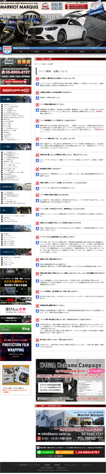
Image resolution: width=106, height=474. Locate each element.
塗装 (4, 198)
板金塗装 (50, 51)
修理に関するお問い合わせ (11, 180)
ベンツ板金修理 (8, 192)
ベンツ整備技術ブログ (9, 152)
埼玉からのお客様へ (9, 245)
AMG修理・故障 (8, 161)
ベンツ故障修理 (35, 51)
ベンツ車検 (19, 51)
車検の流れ (6, 119)
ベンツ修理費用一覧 (9, 156)
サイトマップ (7, 239)
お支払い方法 (7, 265)
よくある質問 (7, 134)
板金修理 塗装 (7, 187)
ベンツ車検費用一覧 (9, 110)
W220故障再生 (7, 174)
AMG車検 (6, 132)
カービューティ (8, 261)
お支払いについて (8, 138)
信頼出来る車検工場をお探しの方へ (13, 117)
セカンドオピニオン (9, 219)
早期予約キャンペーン (9, 105)
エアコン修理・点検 (9, 165)
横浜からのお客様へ (9, 243)
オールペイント (8, 199)
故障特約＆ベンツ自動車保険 (11, 257)
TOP (36, 64)
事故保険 (82, 51)
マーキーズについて (9, 228)
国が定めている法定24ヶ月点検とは (13, 116)
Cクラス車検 (7, 127)
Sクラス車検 (7, 123)
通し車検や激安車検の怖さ (11, 114)
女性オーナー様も (8, 263)
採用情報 (57, 465)
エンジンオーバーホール (10, 167)
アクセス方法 (7, 236)
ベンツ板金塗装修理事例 (10, 196)
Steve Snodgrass (47, 467)
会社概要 (6, 234)
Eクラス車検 (7, 125)
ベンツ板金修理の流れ (9, 201)
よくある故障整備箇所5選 (10, 158)
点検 (66, 51)
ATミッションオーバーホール (12, 163)
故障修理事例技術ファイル (11, 154)
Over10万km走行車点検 (10, 221)
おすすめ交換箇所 (8, 121)
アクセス (98, 51)
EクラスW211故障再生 (10, 176)
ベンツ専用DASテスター (10, 128)
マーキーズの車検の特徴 (10, 106)
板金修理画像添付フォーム (11, 178)
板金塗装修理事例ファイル (11, 194)
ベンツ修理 (6, 146)
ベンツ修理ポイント (9, 159)
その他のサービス (8, 252)
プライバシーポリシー (9, 237)
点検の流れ (6, 217)
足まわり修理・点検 (9, 169)
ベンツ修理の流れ (8, 170)
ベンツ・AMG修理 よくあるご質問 (13, 172)
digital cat (61, 467)
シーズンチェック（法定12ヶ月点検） (14, 216)
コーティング (7, 259)
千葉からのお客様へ (9, 241)
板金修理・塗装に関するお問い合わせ (14, 203)
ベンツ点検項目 (8, 108)
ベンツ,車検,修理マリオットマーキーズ (27, 465)
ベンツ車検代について (9, 112)
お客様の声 (6, 136)
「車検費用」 (99, 111)
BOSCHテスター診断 (9, 130)
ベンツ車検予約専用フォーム (11, 139)
